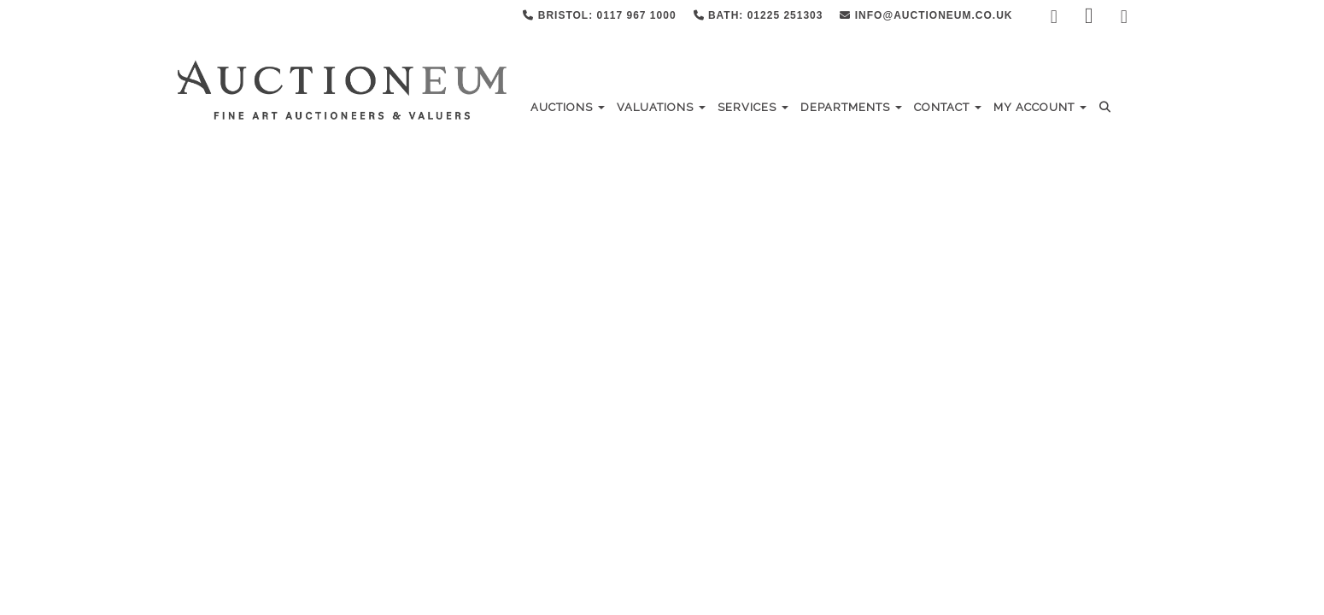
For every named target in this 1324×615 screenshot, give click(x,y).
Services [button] (753, 107)
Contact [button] (947, 107)
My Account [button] (1040, 107)
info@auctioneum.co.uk (926, 15)
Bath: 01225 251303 (758, 15)
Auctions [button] (567, 107)
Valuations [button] (661, 107)
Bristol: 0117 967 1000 (599, 15)
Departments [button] (851, 107)
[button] (1107, 107)
